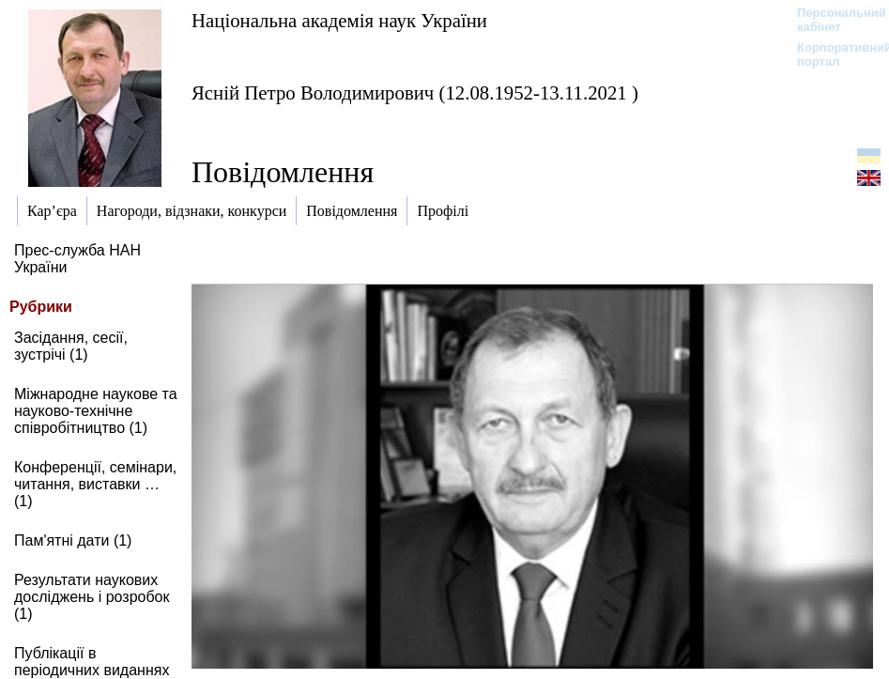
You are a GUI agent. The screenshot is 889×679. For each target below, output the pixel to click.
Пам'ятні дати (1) (72, 540)
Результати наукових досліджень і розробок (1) (92, 597)
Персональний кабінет (832, 20)
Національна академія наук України (339, 20)
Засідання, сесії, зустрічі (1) (71, 346)
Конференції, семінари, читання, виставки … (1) (95, 484)
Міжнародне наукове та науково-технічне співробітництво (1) (95, 411)
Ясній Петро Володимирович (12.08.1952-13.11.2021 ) (415, 92)
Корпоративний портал (832, 54)
